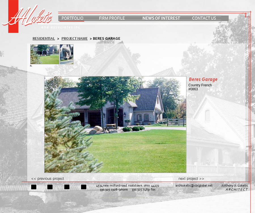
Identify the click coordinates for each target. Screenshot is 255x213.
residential (44, 39)
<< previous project (47, 178)
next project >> (191, 178)
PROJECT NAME (74, 39)
